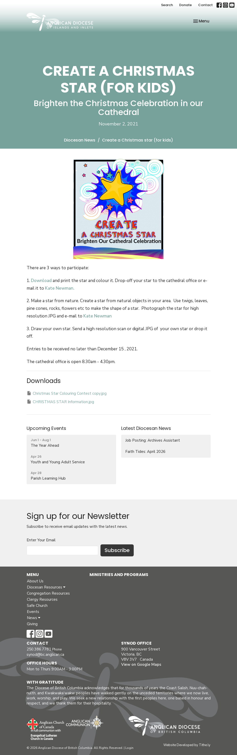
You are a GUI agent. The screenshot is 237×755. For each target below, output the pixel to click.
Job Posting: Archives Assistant (152, 440)
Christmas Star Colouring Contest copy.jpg (67, 393)
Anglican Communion (85, 722)
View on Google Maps (141, 664)
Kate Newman (97, 316)
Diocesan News (79, 140)
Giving (32, 623)
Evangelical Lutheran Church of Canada (44, 734)
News (33, 617)
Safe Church (37, 605)
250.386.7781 (39, 649)
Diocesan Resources (46, 587)
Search (167, 5)
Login (129, 748)
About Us (35, 581)
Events (33, 611)
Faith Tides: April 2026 (145, 451)
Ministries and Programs (118, 575)
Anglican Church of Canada (46, 723)
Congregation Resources (48, 593)
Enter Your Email (41, 540)
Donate (185, 5)
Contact (205, 5)
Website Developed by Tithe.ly (186, 745)
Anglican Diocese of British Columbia (167, 726)
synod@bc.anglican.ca (45, 654)
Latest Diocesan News (146, 428)
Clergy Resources (42, 599)
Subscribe (117, 550)
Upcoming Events (46, 428)
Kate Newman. (59, 288)
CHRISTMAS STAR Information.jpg (60, 401)
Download (41, 281)
